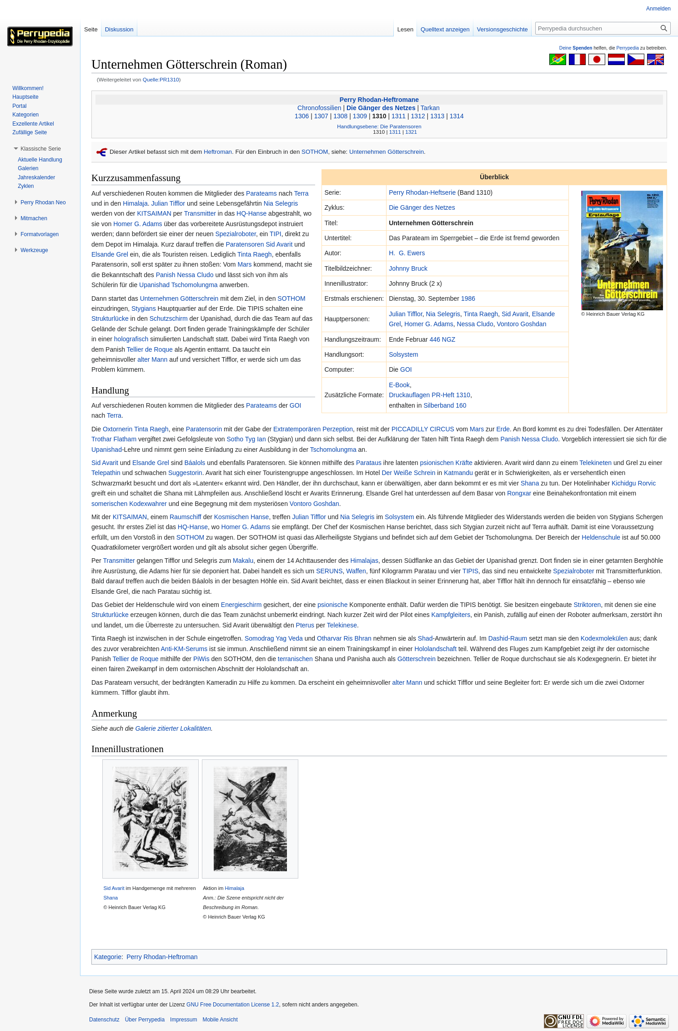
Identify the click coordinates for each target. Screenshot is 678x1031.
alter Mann (152, 359)
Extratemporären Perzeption (313, 429)
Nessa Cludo (475, 324)
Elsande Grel (109, 254)
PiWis (201, 658)
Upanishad (154, 284)
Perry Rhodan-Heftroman (161, 956)
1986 (468, 298)
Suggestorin (185, 472)
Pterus (305, 625)
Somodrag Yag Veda (274, 638)
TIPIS (470, 571)
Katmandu (458, 472)
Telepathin (106, 472)
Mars (244, 264)
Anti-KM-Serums (184, 648)
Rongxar (519, 493)
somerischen (109, 503)
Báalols (194, 462)
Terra (301, 193)
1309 (360, 116)
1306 (302, 116)
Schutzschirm (169, 318)
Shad (425, 638)
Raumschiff (185, 517)
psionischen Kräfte (446, 462)
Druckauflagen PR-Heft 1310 (429, 395)
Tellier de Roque (150, 349)
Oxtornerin (117, 429)
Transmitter (200, 213)
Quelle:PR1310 (161, 79)
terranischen (295, 658)
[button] (40, 149)
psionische (332, 604)
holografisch (131, 339)
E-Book (399, 385)
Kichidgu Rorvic (634, 483)
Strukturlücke (110, 318)
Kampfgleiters (451, 614)
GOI (406, 369)
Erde (503, 429)
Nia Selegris (443, 314)
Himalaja (135, 203)
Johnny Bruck (408, 268)
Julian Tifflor (405, 314)
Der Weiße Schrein (408, 472)
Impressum (183, 1019)
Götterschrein (416, 658)
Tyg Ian (255, 439)
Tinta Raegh (481, 314)
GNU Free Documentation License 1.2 (232, 1004)
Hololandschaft (435, 648)
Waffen (356, 571)
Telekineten (595, 462)
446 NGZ (443, 339)
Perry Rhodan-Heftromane (379, 99)
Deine (576, 48)
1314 (457, 116)
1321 (411, 132)
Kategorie (107, 956)
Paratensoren (245, 244)
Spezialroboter (235, 234)
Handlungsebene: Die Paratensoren (379, 126)
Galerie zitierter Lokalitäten (173, 728)
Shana (530, 483)
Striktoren (587, 604)
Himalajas (364, 560)
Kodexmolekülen (604, 638)
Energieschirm (241, 604)
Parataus (369, 462)
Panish (166, 274)
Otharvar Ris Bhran (344, 638)
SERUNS (329, 571)
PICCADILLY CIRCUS (423, 429)
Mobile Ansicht (219, 1019)
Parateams (261, 193)
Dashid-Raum (507, 638)
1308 (340, 116)
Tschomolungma (194, 284)
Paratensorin (204, 429)
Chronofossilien (319, 107)
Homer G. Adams (428, 324)
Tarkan (430, 107)
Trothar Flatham (113, 439)
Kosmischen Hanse (241, 517)
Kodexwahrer (148, 503)
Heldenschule (601, 537)
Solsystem (403, 354)
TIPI (275, 234)
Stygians (143, 308)
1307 (321, 116)
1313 (437, 116)
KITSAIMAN (154, 213)
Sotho (235, 439)
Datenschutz (104, 1019)
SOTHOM (314, 151)
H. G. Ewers (407, 253)
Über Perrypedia (145, 1019)
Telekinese (342, 625)
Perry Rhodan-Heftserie (422, 192)
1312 (418, 116)
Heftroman (218, 151)
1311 (399, 116)
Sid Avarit (515, 314)
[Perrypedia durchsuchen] (603, 28)
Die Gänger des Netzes (381, 107)
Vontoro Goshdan (521, 324)
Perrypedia (627, 48)
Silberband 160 (444, 405)
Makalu (243, 560)
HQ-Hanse (251, 213)
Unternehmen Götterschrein (386, 151)
